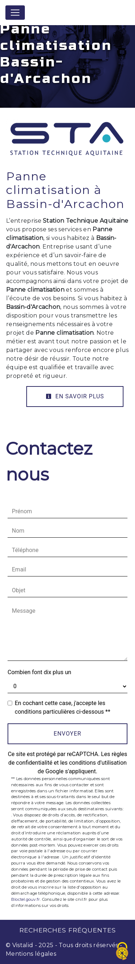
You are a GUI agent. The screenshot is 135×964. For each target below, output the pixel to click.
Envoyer (67, 733)
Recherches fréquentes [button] (67, 930)
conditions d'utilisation (98, 762)
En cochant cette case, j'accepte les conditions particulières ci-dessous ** (62, 707)
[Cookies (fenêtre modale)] (122, 951)
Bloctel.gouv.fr (25, 899)
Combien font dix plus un (39, 672)
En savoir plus (75, 396)
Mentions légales (31, 953)
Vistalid (22, 945)
